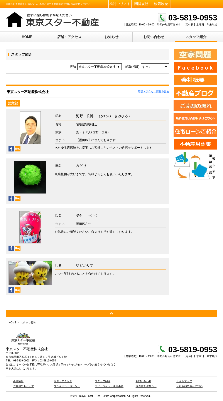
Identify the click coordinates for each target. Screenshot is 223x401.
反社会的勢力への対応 (189, 386)
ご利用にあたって (23, 386)
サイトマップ (184, 381)
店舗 (73, 66)
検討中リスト (120, 4)
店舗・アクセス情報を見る (153, 91)
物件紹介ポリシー (146, 386)
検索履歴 (161, 4)
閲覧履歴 (141, 4)
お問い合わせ (153, 37)
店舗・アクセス (69, 37)
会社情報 (18, 381)
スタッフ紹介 (196, 37)
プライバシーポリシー (67, 386)
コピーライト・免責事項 (109, 386)
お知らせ (111, 37)
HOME (27, 37)
